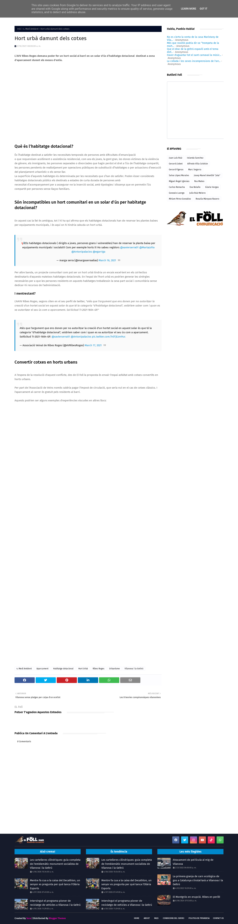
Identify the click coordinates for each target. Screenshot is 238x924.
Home (136, 918)
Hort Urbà (83, 668)
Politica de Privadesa (199, 918)
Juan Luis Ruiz (175, 158)
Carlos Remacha (177, 187)
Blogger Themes (57, 918)
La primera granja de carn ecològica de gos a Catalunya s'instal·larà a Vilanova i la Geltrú (198, 880)
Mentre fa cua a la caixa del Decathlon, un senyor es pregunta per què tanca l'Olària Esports (55, 884)
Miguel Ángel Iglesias (179, 181)
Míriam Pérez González (180, 199)
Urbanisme (114, 668)
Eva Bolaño (195, 187)
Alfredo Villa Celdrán (197, 163)
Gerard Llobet (176, 163)
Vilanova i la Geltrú (134, 668)
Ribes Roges (98, 668)
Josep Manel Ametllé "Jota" (207, 175)
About (147, 918)
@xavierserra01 (129, 247)
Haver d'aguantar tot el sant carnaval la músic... (194, 55)
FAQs (156, 918)
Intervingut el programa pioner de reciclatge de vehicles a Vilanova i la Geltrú (55, 902)
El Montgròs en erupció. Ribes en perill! (196, 896)
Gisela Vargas (212, 187)
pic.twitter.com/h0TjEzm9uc (108, 336)
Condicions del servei (173, 918)
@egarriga (99, 251)
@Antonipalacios (81, 251)
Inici (19, 29)
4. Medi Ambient (30, 29)
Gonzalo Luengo (176, 193)
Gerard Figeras (176, 169)
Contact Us (218, 918)
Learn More (188, 8)
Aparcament (42, 668)
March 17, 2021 (93, 345)
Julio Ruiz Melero (197, 193)
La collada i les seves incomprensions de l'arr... (193, 61)
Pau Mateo (199, 181)
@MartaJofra (147, 247)
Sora (28, 918)
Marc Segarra (194, 169)
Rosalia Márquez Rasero (207, 199)
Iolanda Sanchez (195, 158)
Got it (203, 8)
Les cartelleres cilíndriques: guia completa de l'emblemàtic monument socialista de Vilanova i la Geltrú (55, 863)
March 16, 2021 (107, 260)
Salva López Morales (179, 175)
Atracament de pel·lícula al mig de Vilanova (193, 861)
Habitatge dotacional (63, 668)
